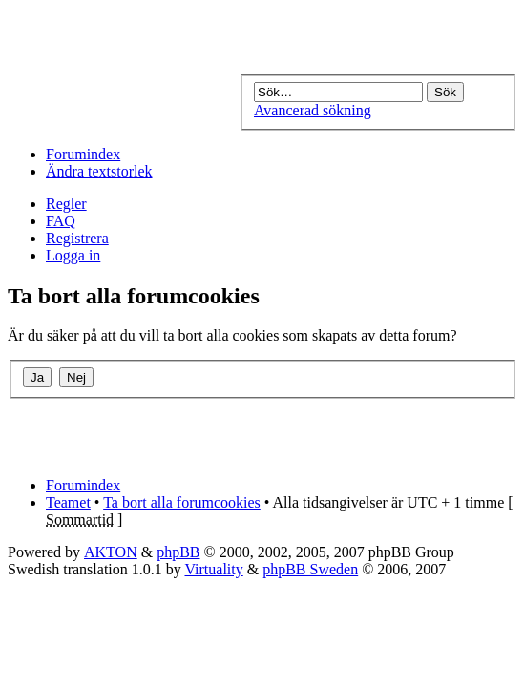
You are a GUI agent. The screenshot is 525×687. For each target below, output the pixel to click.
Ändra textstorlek (99, 171)
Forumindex (83, 154)
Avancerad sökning (312, 110)
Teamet (68, 502)
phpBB (178, 552)
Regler (66, 204)
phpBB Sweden (310, 569)
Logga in (73, 255)
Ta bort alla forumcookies (182, 502)
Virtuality (213, 569)
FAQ (60, 221)
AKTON (110, 552)
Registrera (77, 238)
